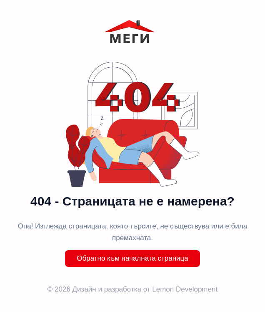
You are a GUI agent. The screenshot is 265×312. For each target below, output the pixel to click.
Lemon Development (185, 289)
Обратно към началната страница (132, 258)
